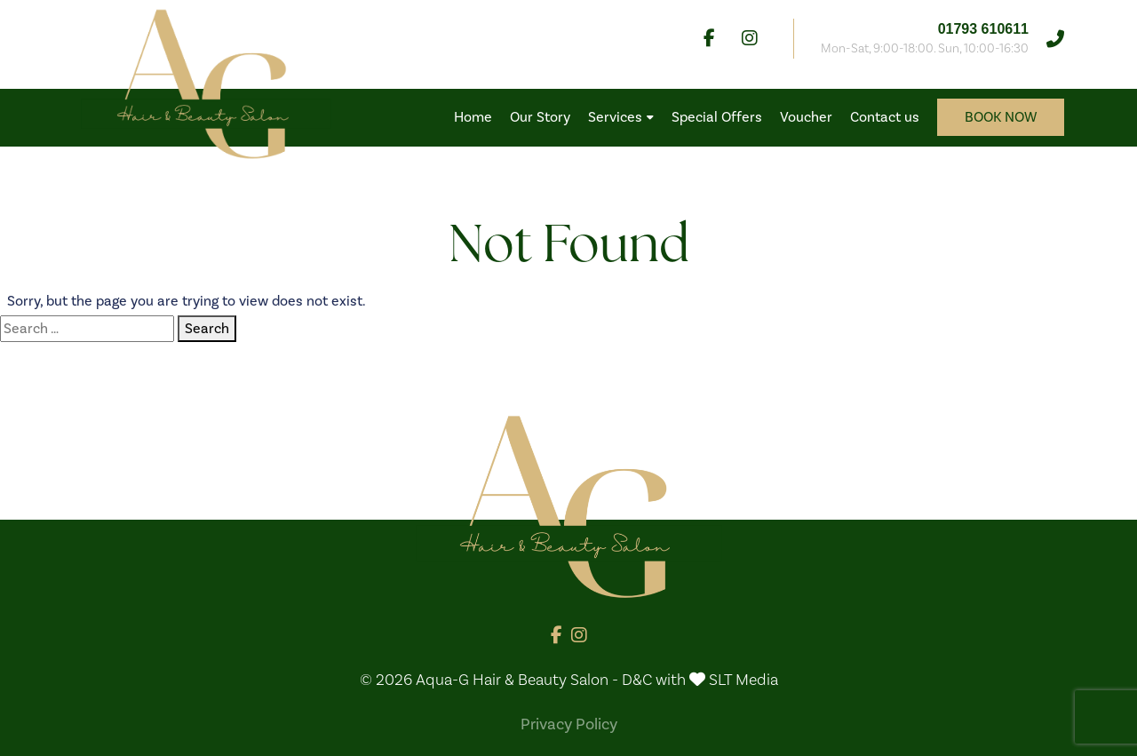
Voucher (806, 117)
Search (207, 329)
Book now (1001, 117)
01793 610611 (983, 28)
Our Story (540, 117)
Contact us (884, 117)
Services (621, 117)
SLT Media (743, 680)
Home (473, 117)
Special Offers (717, 117)
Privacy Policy (569, 724)
